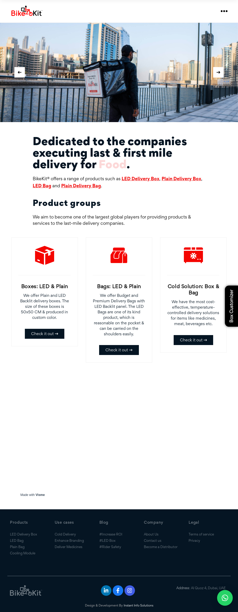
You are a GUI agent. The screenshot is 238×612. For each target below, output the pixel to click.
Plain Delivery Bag (81, 185)
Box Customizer (231, 306)
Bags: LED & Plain (119, 286)
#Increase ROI (110, 534)
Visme (40, 495)
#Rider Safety (110, 547)
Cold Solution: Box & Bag (193, 289)
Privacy (194, 540)
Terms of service (201, 534)
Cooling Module (22, 553)
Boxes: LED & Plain (44, 286)
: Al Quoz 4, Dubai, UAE (201, 588)
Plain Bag (17, 547)
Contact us (152, 540)
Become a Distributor (161, 547)
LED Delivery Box (140, 178)
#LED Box (107, 540)
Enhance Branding (69, 540)
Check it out (44, 333)
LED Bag (42, 185)
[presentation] (19, 72)
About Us (151, 534)
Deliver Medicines (68, 547)
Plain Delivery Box (181, 178)
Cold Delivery (65, 534)
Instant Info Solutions (138, 605)
